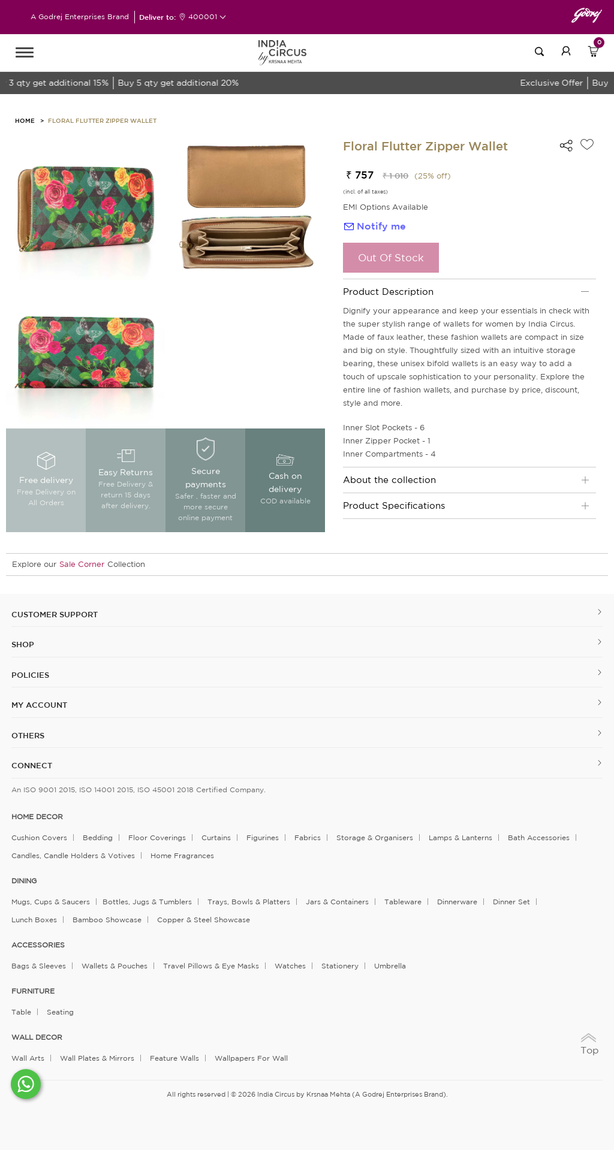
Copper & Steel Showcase (203, 919)
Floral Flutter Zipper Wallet (102, 120)
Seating (60, 1012)
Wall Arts (27, 1058)
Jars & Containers (337, 901)
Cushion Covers (39, 837)
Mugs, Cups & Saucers (50, 901)
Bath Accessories (539, 837)
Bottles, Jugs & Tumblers (147, 901)
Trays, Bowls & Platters (248, 901)
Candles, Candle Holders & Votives (73, 855)
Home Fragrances (182, 855)
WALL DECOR (36, 1037)
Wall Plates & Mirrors (97, 1058)
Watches (290, 965)
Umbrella (390, 965)
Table (21, 1012)
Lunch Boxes (34, 919)
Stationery (340, 965)
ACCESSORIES (38, 945)
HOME (25, 120)
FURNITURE (33, 991)
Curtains (216, 837)
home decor (37, 816)
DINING (24, 881)
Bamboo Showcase (107, 919)
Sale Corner (81, 564)
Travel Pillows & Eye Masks (211, 965)
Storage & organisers (374, 837)
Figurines (262, 837)
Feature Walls (174, 1058)
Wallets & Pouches (115, 965)
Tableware (403, 901)
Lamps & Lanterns (460, 837)
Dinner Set (511, 901)
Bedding (98, 837)
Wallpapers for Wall (251, 1058)
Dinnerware (457, 901)
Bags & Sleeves (38, 965)
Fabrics (307, 837)
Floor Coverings (157, 837)
